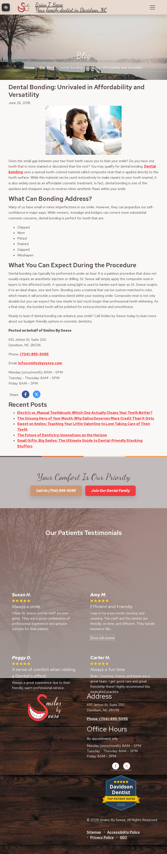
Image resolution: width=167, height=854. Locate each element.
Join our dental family (110, 490)
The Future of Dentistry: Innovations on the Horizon (62, 435)
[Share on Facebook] (25, 395)
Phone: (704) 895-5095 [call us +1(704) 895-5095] (107, 718)
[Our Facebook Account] (115, 768)
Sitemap (94, 832)
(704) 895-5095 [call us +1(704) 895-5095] (34, 354)
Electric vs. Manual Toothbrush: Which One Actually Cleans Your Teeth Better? (84, 412)
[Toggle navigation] (152, 7)
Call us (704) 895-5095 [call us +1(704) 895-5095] (56, 490)
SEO (123, 837)
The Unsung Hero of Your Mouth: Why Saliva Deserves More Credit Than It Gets (85, 418)
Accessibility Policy (123, 832)
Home (29, 67)
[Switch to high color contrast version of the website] (6, 7)
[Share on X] (37, 395)
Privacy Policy (102, 837)
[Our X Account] (127, 768)
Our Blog (46, 67)
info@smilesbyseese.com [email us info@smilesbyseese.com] (40, 363)
